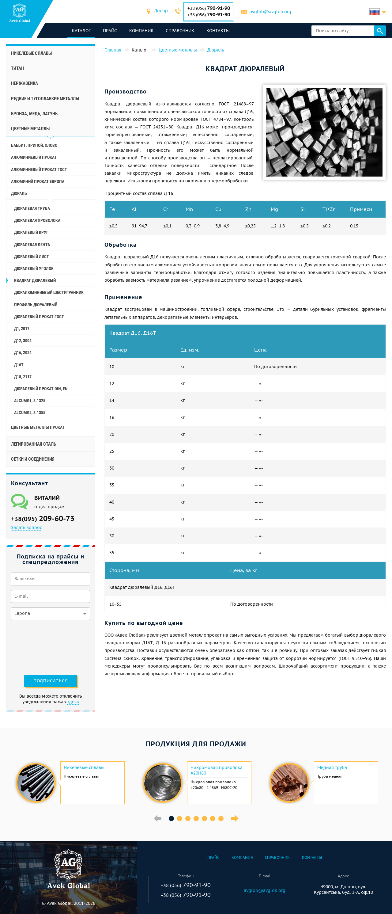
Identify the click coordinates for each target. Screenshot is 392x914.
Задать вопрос (26, 527)
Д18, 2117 (23, 376)
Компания (141, 30)
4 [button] (196, 818)
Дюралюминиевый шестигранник (49, 292)
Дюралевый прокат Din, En (41, 388)
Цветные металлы (30, 128)
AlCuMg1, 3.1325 (29, 400)
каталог (81, 30)
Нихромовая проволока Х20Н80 (216, 770)
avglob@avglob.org (270, 11)
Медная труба (332, 767)
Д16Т (19, 364)
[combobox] (161, 11)
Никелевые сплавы (31, 53)
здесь (73, 701)
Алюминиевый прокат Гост (39, 169)
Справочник (180, 30)
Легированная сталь (33, 444)
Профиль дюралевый (35, 304)
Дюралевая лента (32, 244)
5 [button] (204, 818)
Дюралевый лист (31, 256)
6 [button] (212, 818)
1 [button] (171, 818)
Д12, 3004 (23, 340)
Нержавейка (24, 83)
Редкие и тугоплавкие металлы (45, 98)
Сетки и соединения (33, 459)
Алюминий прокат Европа (37, 181)
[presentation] (36, 647)
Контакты (218, 30)
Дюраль (19, 193)
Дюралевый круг (31, 232)
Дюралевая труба (32, 208)
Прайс (110, 30)
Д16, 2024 (23, 352)
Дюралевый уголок (34, 268)
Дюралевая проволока (37, 220)
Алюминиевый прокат (34, 157)
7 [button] (221, 818)
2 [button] (179, 818)
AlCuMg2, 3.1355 (29, 412)
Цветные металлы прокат (38, 427)
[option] (69, 782)
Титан (17, 68)
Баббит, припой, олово (34, 145)
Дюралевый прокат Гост (39, 316)
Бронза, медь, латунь (34, 113)
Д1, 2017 (21, 328)
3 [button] (187, 818)
